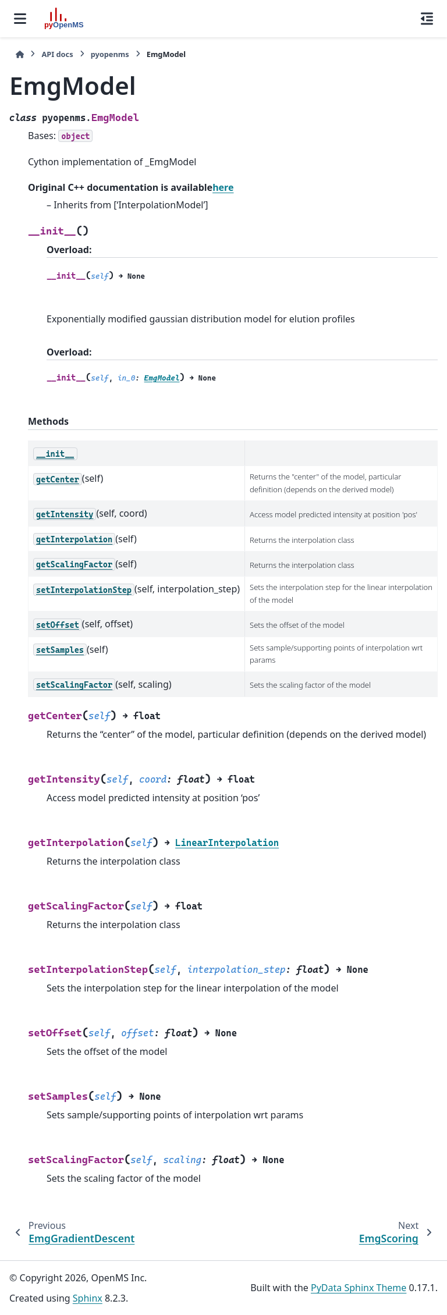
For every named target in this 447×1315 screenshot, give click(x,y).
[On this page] (427, 19)
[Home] (20, 54)
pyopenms (110, 54)
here (222, 187)
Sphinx (87, 1298)
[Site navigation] (20, 19)
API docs (57, 54)
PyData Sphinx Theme (358, 1287)
